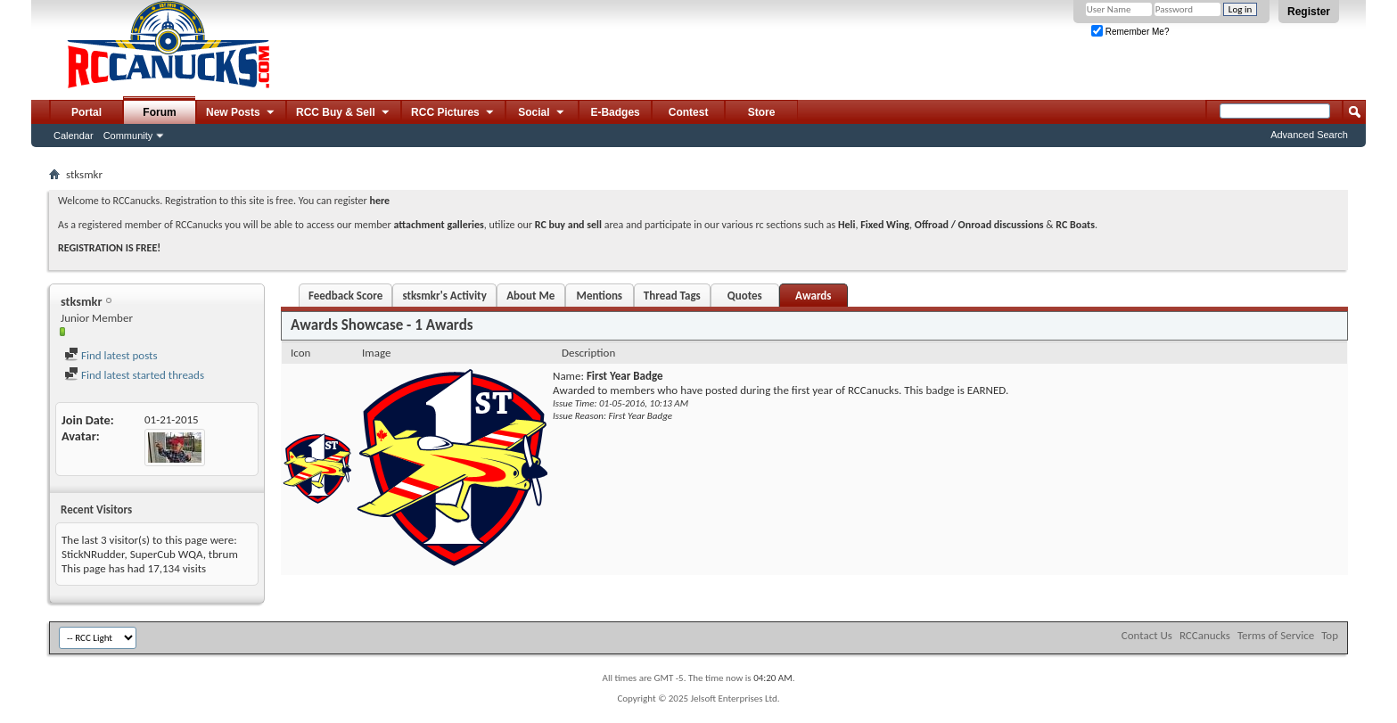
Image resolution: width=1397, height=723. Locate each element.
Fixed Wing (884, 224)
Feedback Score (345, 295)
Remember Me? (1130, 32)
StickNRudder (93, 554)
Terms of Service (1275, 635)
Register (1308, 11)
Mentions (600, 295)
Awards (813, 295)
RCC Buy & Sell (343, 113)
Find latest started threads (134, 375)
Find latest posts (111, 355)
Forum (159, 112)
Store (762, 112)
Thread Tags (672, 295)
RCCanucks (1204, 635)
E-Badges (614, 112)
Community (128, 135)
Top (1329, 635)
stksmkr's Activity (444, 295)
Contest (689, 112)
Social (542, 113)
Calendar (73, 135)
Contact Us (1147, 635)
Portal (86, 112)
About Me (530, 295)
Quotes (744, 295)
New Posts (241, 113)
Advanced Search (1309, 134)
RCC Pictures (453, 113)
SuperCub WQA (166, 554)
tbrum (223, 554)
